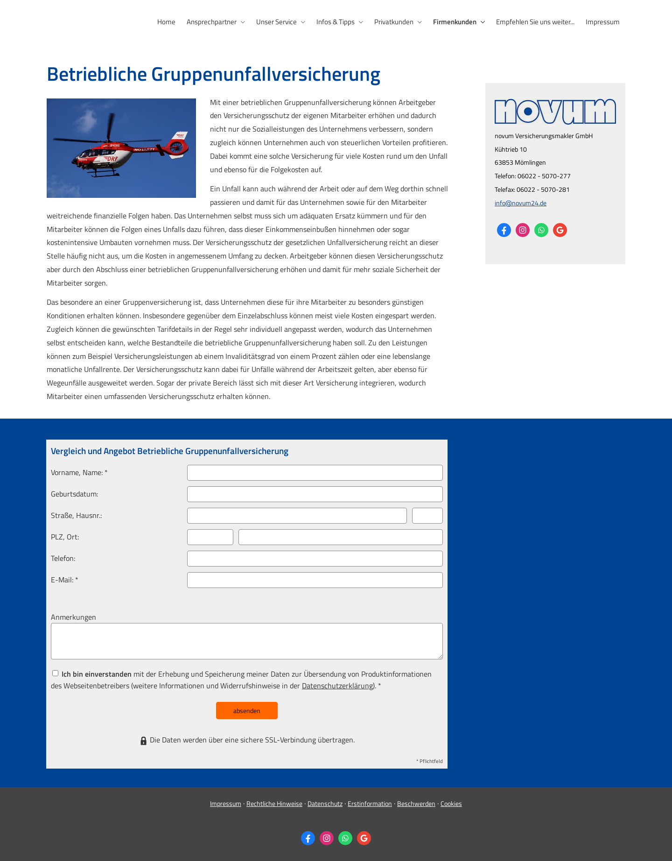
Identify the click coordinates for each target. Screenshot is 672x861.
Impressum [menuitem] (603, 21)
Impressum (225, 803)
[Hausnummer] (427, 516)
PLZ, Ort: (65, 536)
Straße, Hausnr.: (76, 515)
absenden (246, 710)
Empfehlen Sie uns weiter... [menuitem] (535, 21)
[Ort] (340, 537)
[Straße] (297, 516)
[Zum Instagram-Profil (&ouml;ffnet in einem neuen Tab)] (523, 230)
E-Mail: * (64, 579)
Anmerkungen (73, 617)
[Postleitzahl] (210, 537)
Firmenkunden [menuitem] (454, 21)
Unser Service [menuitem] (276, 21)
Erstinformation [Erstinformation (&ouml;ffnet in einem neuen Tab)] (370, 803)
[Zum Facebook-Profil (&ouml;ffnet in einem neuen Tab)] (504, 230)
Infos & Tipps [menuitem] (335, 21)
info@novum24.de (520, 203)
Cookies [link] (451, 803)
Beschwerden (416, 803)
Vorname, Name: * (79, 472)
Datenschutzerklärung (337, 685)
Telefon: (63, 558)
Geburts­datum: (74, 493)
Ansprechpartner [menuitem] (212, 21)
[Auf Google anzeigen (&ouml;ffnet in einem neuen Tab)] (560, 230)
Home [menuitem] (166, 21)
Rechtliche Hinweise (274, 803)
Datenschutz (325, 803)
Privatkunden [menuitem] (393, 21)
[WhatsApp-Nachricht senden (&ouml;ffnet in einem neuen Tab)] (541, 230)
